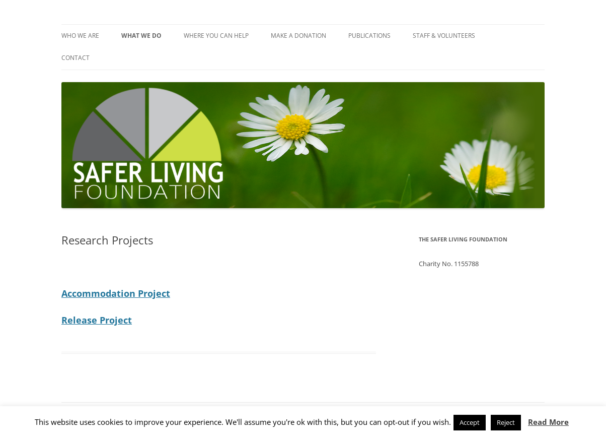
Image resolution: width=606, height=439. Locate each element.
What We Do (141, 35)
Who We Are (80, 35)
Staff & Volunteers (444, 35)
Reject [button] (506, 422)
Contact (75, 57)
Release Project (96, 320)
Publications (369, 35)
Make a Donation (298, 35)
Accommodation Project (115, 293)
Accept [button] (470, 422)
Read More (548, 422)
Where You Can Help (216, 35)
